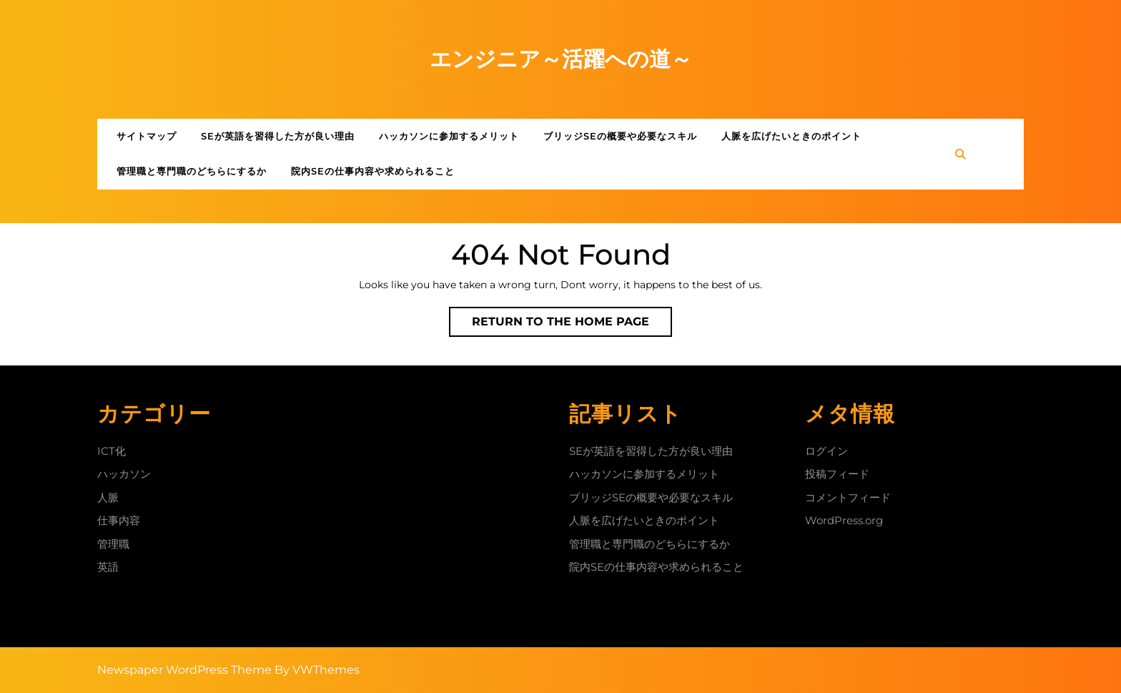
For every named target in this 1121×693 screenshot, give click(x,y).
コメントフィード (848, 497)
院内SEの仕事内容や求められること (373, 171)
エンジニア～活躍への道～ (561, 59)
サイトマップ (147, 136)
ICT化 (111, 451)
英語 (108, 567)
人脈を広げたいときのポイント (791, 136)
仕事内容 (118, 520)
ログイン (826, 451)
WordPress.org (844, 520)
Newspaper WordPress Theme (184, 670)
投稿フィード (837, 474)
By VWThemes (317, 670)
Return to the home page (572, 325)
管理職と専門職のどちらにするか (192, 171)
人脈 (108, 497)
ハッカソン (124, 474)
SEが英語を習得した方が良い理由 (278, 136)
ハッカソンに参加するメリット (449, 136)
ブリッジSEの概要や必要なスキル (620, 136)
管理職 (113, 544)
